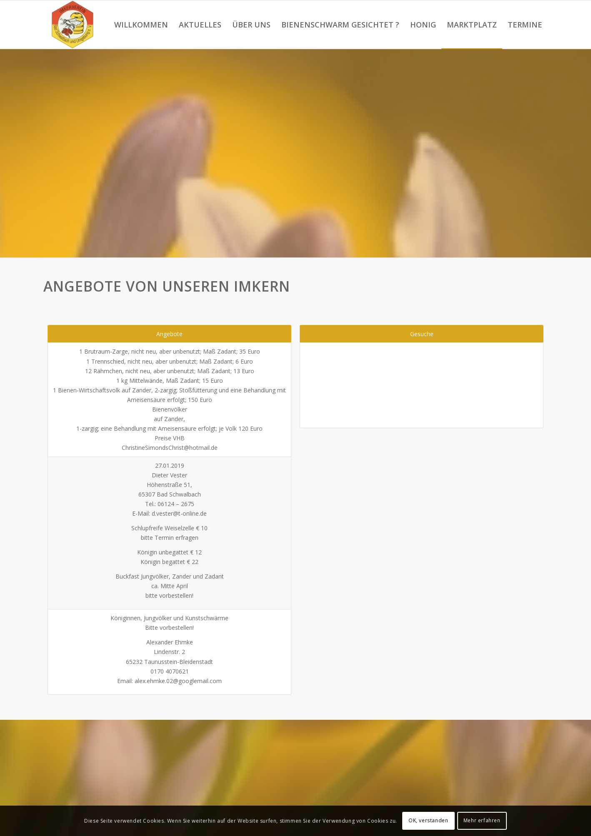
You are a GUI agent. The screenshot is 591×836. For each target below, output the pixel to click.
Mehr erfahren (482, 820)
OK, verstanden (428, 820)
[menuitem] (141, 24)
